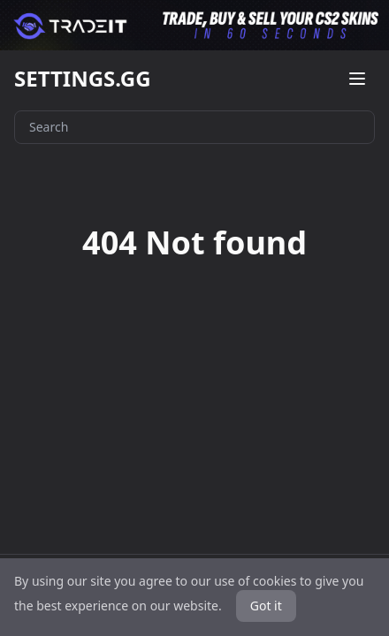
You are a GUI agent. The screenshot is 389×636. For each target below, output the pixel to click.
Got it (266, 605)
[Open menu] (357, 78)
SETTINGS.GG (82, 78)
